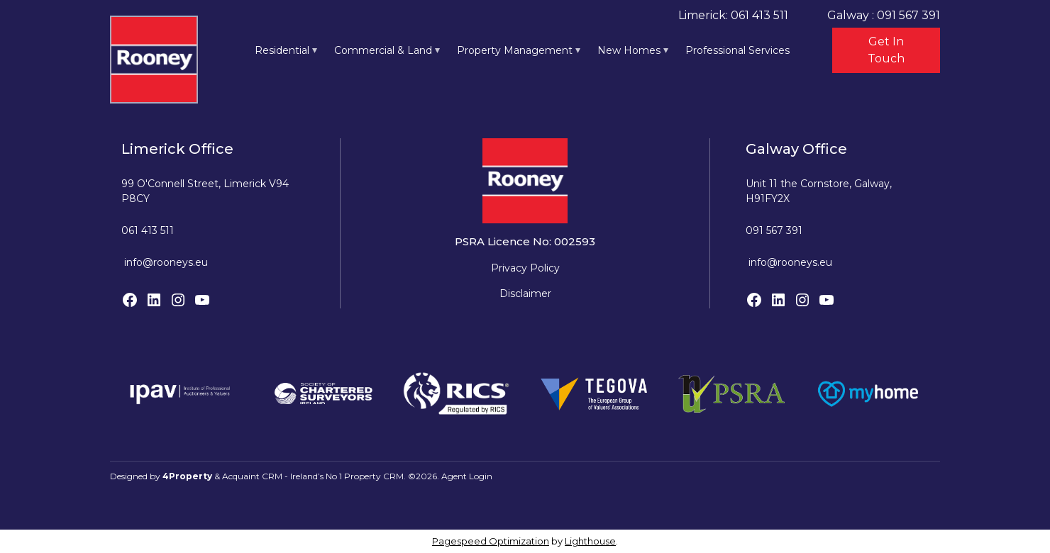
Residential (282, 50)
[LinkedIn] (153, 299)
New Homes (629, 50)
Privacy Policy (525, 268)
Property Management (515, 50)
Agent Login (466, 476)
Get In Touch (886, 50)
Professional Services (737, 50)
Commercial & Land (383, 50)
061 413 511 (147, 230)
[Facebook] (129, 299)
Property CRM (374, 476)
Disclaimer (525, 293)
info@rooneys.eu (166, 262)
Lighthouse (590, 541)
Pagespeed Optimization (490, 541)
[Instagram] (178, 299)
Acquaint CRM (252, 476)
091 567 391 (774, 230)
